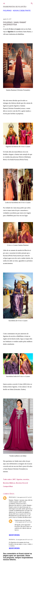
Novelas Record (22, 483)
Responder (14, 535)
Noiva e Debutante (22, 11)
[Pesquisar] (32, 3)
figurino (19, 479)
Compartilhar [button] (8, 486)
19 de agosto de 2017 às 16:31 (24, 497)
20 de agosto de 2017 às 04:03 (24, 539)
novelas (26, 479)
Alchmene (12, 497)
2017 (14, 479)
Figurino (7, 11)
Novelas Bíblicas (9, 483)
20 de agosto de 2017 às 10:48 (23, 522)
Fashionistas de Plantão (14, 7)
